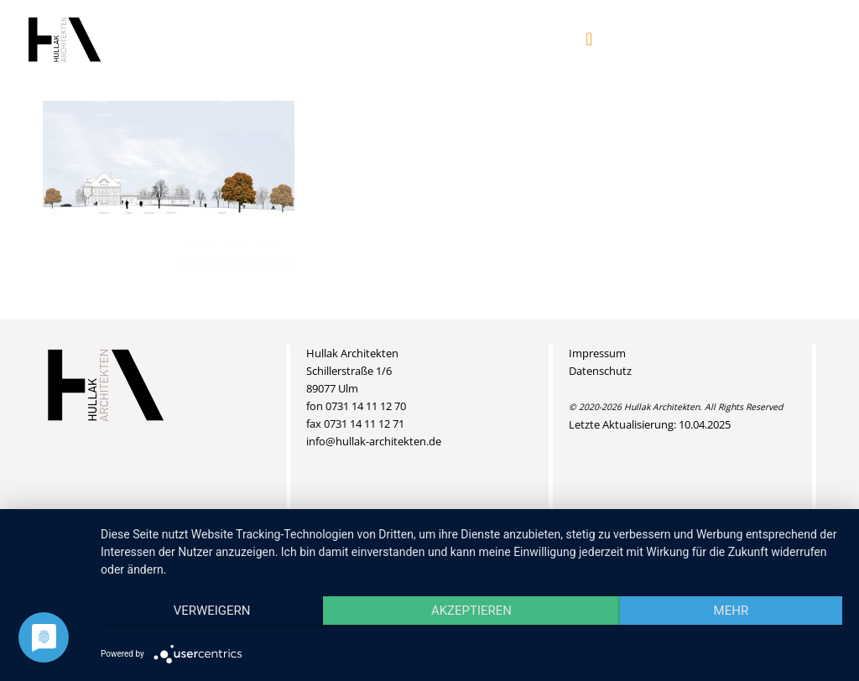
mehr (731, 610)
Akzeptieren (471, 610)
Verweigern (212, 610)
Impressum (597, 353)
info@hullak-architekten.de (373, 441)
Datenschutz (600, 370)
